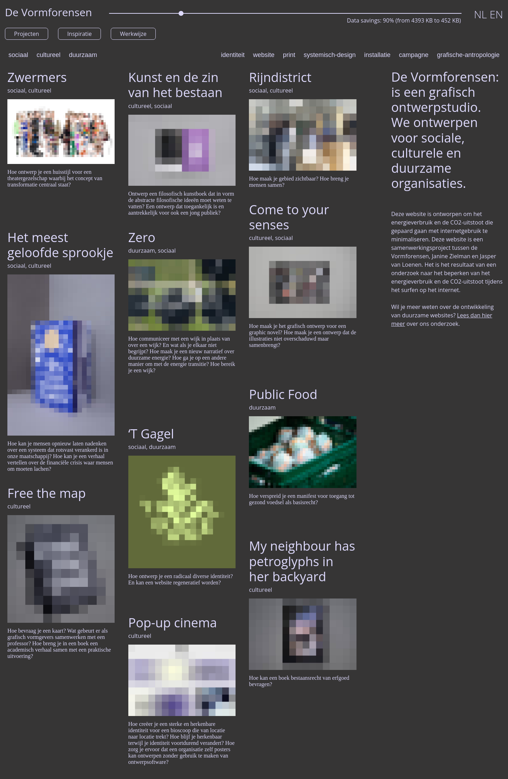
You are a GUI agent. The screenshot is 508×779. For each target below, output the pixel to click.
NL (482, 14)
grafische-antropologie (468, 54)
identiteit (233, 54)
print (289, 54)
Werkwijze (133, 34)
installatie (377, 54)
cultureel (48, 54)
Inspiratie (79, 34)
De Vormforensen (48, 12)
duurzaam (83, 54)
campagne (414, 54)
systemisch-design (330, 54)
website (264, 54)
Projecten (26, 34)
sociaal (18, 54)
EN (496, 14)
